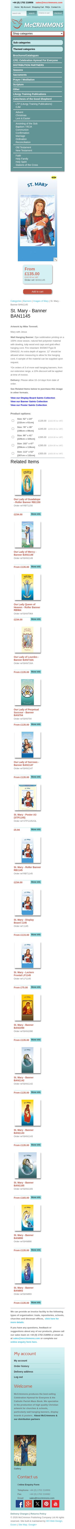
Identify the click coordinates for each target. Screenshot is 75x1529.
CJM (18, 107)
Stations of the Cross (27, 165)
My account (20, 1360)
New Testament (24, 150)
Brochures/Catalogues (26, 55)
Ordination (21, 139)
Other (16, 89)
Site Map (22, 1524)
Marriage (20, 136)
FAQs (47, 7)
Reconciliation (23, 142)
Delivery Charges (20, 1513)
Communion (22, 129)
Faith (18, 155)
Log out (18, 1377)
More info (35, 514)
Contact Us (55, 7)
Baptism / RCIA (24, 126)
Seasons (18, 70)
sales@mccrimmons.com (49, 2)
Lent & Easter (23, 118)
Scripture (18, 84)
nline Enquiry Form (29, 1484)
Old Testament (23, 147)
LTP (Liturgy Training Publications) (34, 104)
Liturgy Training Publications (29, 94)
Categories (16, 301)
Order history (21, 1366)
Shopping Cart (38, 7)
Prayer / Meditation (24, 79)
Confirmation (22, 132)
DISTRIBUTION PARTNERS (28, 65)
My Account (25, 7)
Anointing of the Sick (27, 123)
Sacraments (20, 74)
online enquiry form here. (24, 1342)
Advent (19, 112)
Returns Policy (38, 1513)
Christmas (21, 115)
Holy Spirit (21, 161)
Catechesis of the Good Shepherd (32, 99)
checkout (58, 13)
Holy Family (22, 158)
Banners (27, 301)
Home (17, 7)
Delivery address (23, 1371)
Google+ (32, 1524)
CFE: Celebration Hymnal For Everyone (35, 60)
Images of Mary (41, 301)
